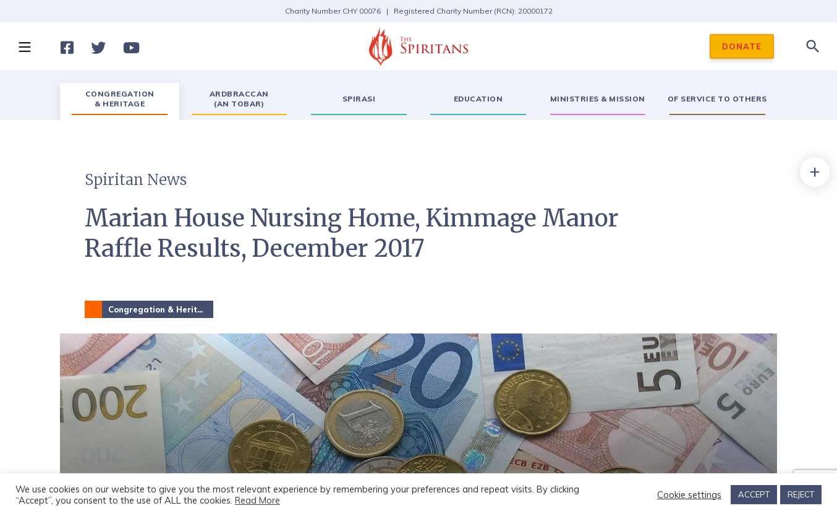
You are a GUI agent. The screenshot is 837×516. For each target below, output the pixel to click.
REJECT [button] (801, 494)
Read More (257, 500)
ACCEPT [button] (754, 494)
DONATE (742, 46)
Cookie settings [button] (689, 495)
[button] (24, 46)
